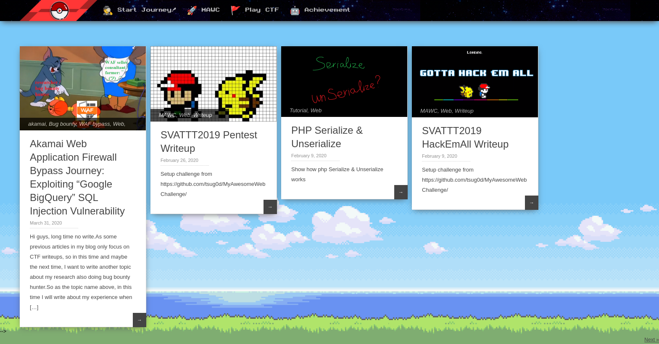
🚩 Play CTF (254, 11)
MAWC (167, 115)
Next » (651, 340)
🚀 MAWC (203, 11)
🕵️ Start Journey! (140, 11)
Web (118, 124)
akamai (37, 124)
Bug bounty (62, 124)
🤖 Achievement (320, 11)
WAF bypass (94, 124)
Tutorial (298, 110)
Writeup (202, 115)
